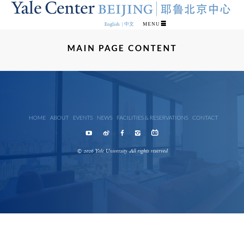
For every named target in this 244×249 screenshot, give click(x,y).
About (59, 117)
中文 (129, 24)
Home (37, 117)
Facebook (122, 135)
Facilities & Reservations (152, 117)
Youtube (89, 135)
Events (83, 117)
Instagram (137, 135)
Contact (205, 117)
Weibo (106, 135)
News (104, 117)
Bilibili (154, 134)
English (112, 24)
